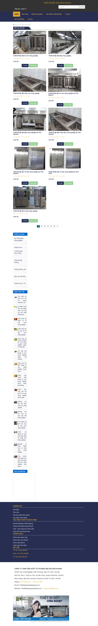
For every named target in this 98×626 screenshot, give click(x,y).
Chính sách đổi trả (19, 542)
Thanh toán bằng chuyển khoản (23, 525)
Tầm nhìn (16, 512)
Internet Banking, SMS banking (23, 523)
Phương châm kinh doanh (21, 514)
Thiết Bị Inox (18, 247)
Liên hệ (30, 19)
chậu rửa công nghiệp (21, 553)
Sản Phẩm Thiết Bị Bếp (54, 14)
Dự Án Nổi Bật (20, 19)
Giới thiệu (16, 509)
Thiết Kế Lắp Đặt (37, 14)
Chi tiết (25, 65)
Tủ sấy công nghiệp (20, 549)
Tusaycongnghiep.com (51, 588)
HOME (17, 14)
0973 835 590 (25, 581)
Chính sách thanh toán (20, 537)
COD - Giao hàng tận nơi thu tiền (23, 528)
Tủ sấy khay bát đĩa (20, 556)
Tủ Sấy (68, 14)
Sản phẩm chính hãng (20, 517)
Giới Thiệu (25, 14)
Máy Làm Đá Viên (20, 276)
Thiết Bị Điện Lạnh (20, 269)
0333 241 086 (37, 581)
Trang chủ (17, 24)
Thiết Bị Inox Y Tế (20, 283)
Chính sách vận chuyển (20, 539)
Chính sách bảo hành (20, 545)
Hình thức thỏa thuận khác (21, 531)
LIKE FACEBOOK (20, 471)
